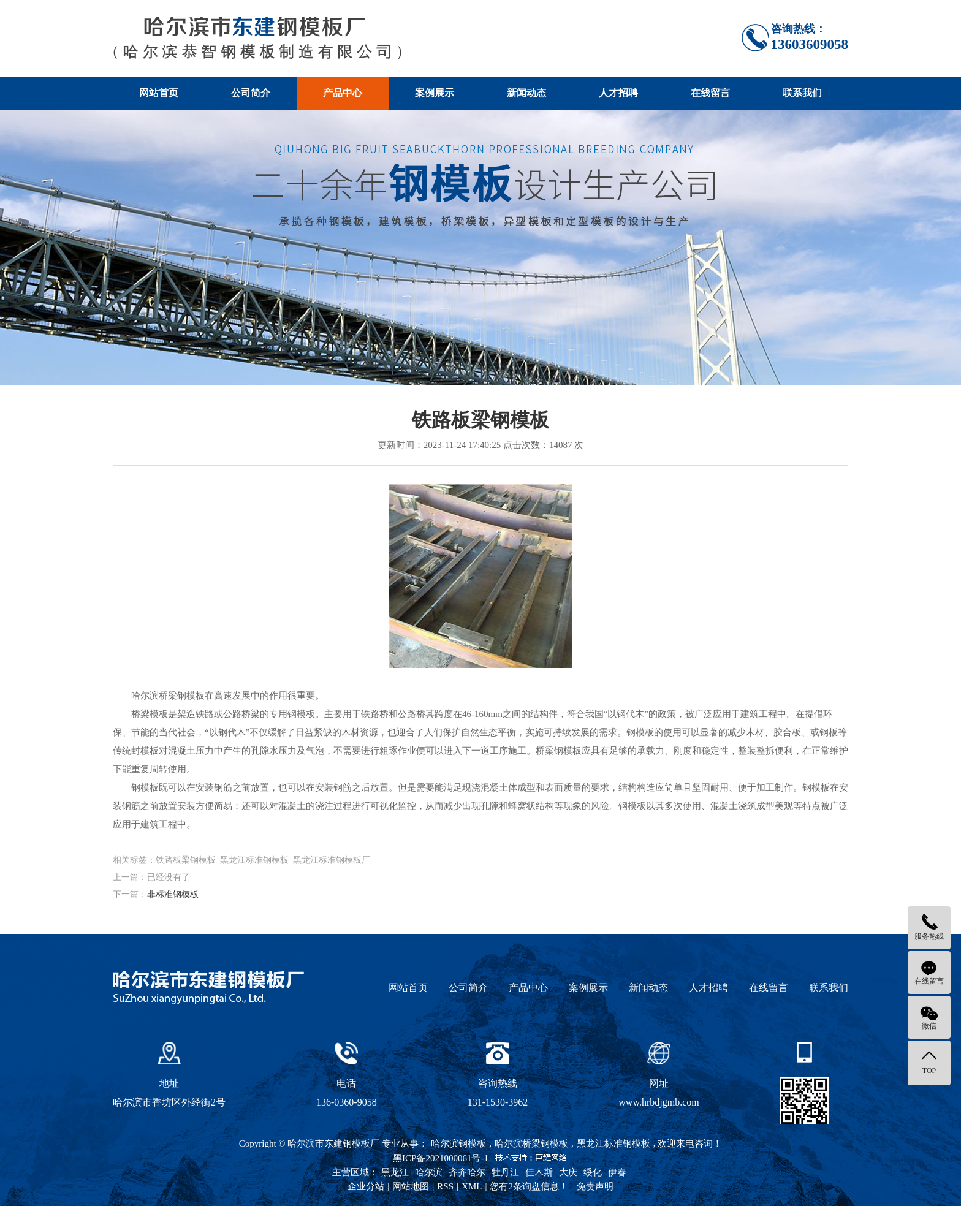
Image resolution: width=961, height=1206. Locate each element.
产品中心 (342, 93)
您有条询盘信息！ (529, 1186)
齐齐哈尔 (467, 1172)
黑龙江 (395, 1172)
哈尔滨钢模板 (458, 1143)
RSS (445, 1186)
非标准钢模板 (173, 894)
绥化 (592, 1172)
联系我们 (802, 93)
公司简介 (250, 93)
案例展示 (434, 93)
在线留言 (710, 93)
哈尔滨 (429, 1172)
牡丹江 (505, 1172)
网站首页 (158, 93)
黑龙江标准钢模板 (613, 1143)
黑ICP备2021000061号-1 (440, 1158)
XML (472, 1186)
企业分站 (366, 1186)
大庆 (568, 1172)
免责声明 (595, 1186)
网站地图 (410, 1186)
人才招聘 (618, 93)
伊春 (617, 1172)
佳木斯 (539, 1172)
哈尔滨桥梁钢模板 (531, 1143)
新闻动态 (526, 93)
